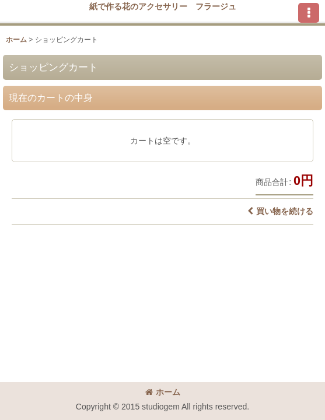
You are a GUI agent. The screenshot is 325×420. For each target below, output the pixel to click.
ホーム (162, 392)
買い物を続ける (280, 211)
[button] (308, 13)
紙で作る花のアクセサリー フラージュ (162, 6)
